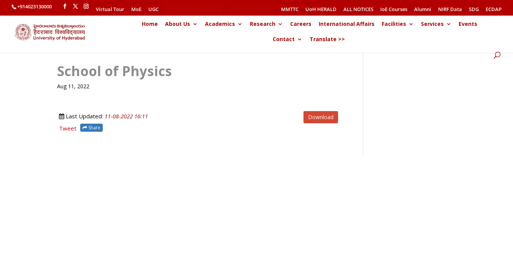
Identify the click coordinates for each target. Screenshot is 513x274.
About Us (177, 24)
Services (432, 24)
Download (321, 117)
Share (91, 127)
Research (262, 24)
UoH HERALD (321, 10)
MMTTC (290, 10)
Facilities (394, 24)
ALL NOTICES (358, 10)
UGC (153, 10)
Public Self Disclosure (194, 9)
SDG (474, 10)
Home (150, 24)
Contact (284, 40)
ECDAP (494, 10)
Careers (300, 24)
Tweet (67, 128)
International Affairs (347, 24)
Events (468, 24)
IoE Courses (393, 10)
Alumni (422, 10)
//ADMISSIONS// (252, 9)
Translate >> (327, 40)
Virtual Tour (110, 10)
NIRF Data (450, 10)
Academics (220, 24)
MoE (136, 10)
